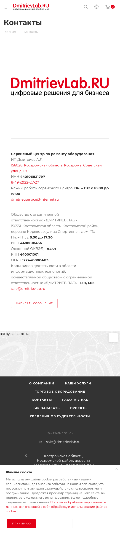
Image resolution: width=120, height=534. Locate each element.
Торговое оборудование (60, 391)
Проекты (79, 408)
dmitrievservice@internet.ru (35, 199)
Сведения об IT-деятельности (60, 416)
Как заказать (46, 408)
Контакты (42, 400)
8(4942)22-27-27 (25, 182)
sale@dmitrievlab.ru (28, 288)
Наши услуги (78, 383)
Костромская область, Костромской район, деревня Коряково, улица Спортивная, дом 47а (63, 463)
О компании (41, 383)
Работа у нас (75, 400)
